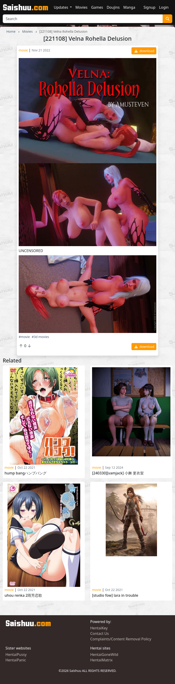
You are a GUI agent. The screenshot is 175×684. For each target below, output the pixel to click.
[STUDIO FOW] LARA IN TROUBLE (115, 595)
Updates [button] (61, 7)
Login (164, 7)
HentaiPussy (16, 654)
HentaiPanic (15, 660)
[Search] (83, 18)
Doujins (113, 7)
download (144, 51)
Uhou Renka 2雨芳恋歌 (23, 595)
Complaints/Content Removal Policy (120, 638)
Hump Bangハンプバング (25, 473)
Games (97, 7)
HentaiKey (99, 628)
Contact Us (99, 633)
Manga (129, 7)
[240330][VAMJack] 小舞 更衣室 (118, 473)
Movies (81, 7)
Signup (149, 7)
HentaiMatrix (101, 660)
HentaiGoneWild (104, 654)
